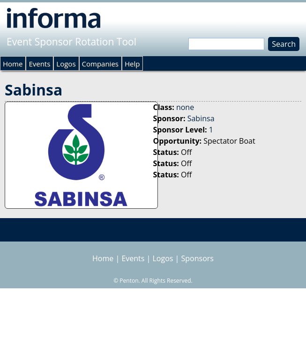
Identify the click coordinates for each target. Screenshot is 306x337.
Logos (65, 63)
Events (39, 63)
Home (12, 63)
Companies (100, 63)
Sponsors (197, 258)
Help (132, 63)
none (185, 107)
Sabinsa (201, 118)
